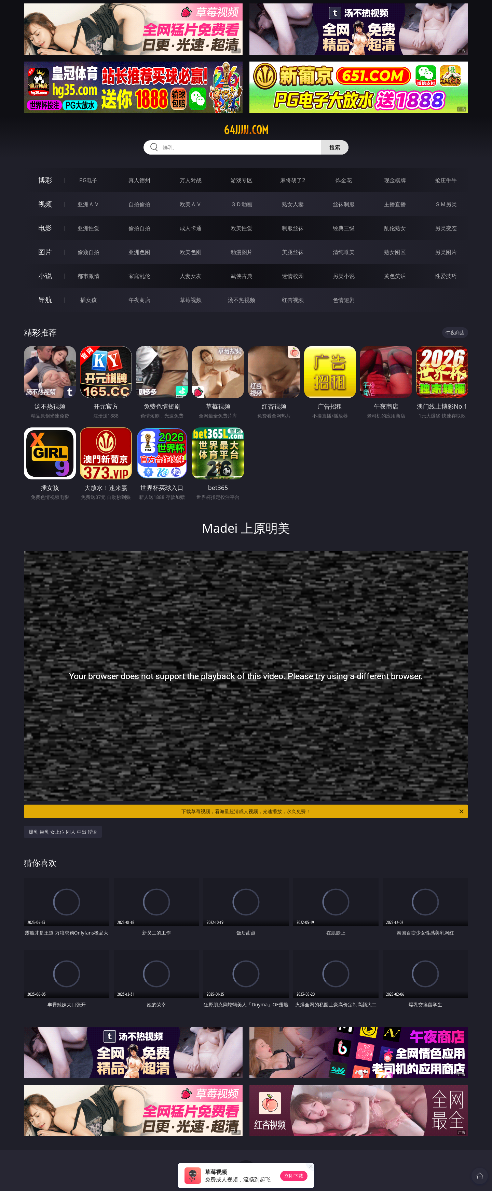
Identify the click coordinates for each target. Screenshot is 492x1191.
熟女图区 (395, 252)
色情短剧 (344, 300)
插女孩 (88, 300)
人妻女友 (191, 276)
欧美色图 (191, 252)
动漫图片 (241, 252)
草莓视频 (191, 300)
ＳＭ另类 (446, 204)
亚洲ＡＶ (88, 204)
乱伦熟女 (395, 228)
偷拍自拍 (139, 228)
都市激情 (88, 276)
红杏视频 (293, 300)
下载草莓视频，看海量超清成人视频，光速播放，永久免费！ (323, 811)
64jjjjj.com (246, 130)
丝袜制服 (344, 204)
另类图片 (446, 252)
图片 (45, 251)
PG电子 (88, 180)
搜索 (334, 147)
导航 (45, 299)
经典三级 (344, 228)
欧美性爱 (241, 228)
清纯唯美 (344, 252)
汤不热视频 (241, 300)
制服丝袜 (293, 228)
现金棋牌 (395, 180)
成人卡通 (191, 228)
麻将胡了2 (292, 180)
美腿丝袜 (293, 252)
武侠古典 (241, 276)
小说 (45, 275)
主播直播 (395, 204)
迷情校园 (293, 276)
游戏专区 (241, 180)
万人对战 (191, 180)
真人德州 (139, 180)
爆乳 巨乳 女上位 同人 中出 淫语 (63, 832)
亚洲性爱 (88, 228)
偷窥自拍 (88, 252)
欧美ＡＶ (191, 204)
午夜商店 (139, 300)
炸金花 (344, 180)
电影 (45, 228)
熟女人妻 (293, 204)
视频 (45, 204)
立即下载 (293, 1176)
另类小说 (344, 276)
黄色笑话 (395, 276)
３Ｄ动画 (241, 204)
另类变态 (446, 228)
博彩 (45, 180)
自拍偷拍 (139, 204)
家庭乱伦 (139, 276)
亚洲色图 (139, 252)
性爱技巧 (446, 276)
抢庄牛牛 (446, 180)
